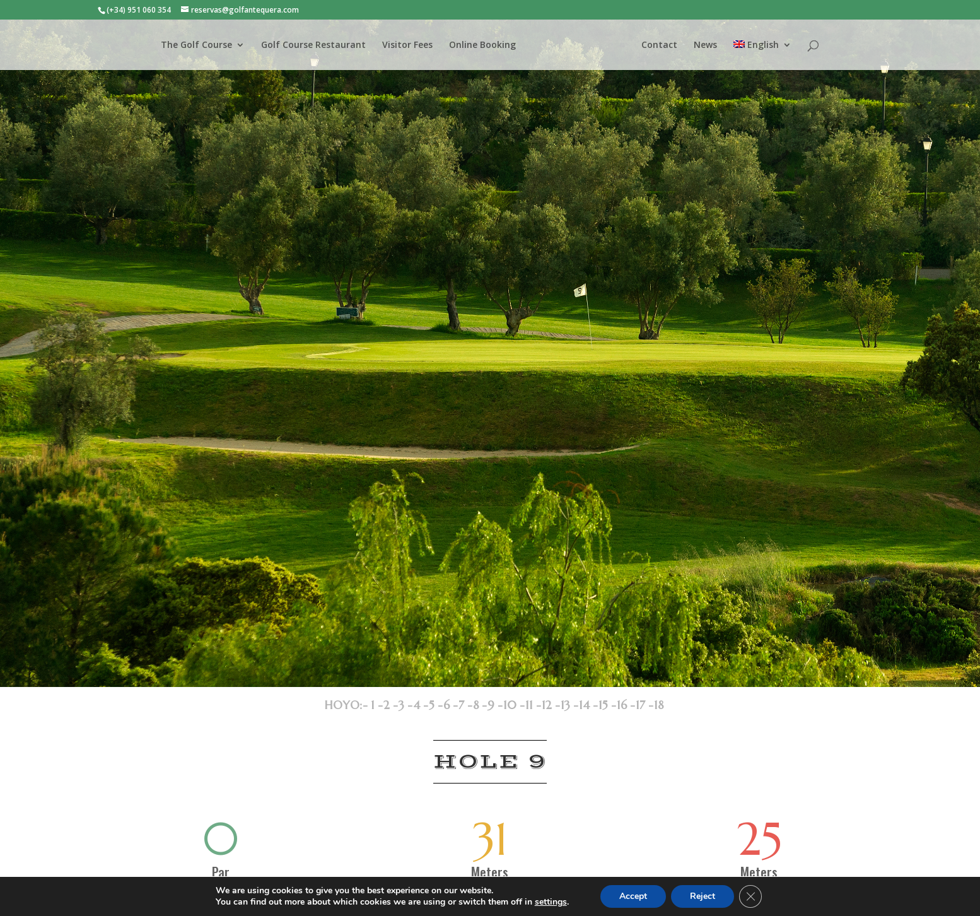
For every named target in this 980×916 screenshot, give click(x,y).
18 (658, 705)
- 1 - (373, 705)
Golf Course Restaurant (313, 45)
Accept (633, 896)
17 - (644, 705)
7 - (465, 705)
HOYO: (343, 705)
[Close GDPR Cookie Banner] (750, 896)
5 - (436, 705)
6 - (450, 705)
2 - (390, 705)
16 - (626, 705)
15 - (607, 705)
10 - (514, 705)
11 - (533, 705)
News (705, 45)
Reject (702, 896)
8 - (480, 705)
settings (551, 902)
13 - (569, 705)
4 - (420, 705)
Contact (659, 45)
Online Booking (482, 45)
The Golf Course (196, 45)
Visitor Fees (407, 45)
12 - (551, 705)
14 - (588, 705)
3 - (405, 705)
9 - (495, 705)
